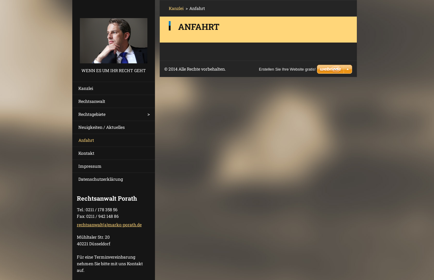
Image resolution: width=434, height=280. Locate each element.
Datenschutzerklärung (100, 179)
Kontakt (86, 153)
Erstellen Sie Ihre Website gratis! (287, 69)
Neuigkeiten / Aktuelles (101, 127)
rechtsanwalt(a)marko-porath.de (109, 225)
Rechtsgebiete (91, 114)
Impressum (90, 166)
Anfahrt (86, 140)
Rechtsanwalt (91, 101)
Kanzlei (85, 88)
